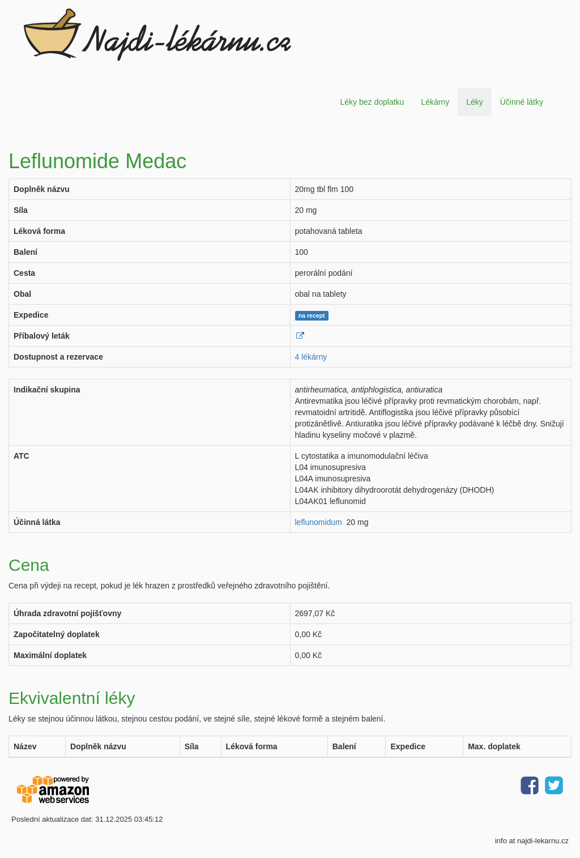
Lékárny (435, 101)
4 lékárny (311, 356)
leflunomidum (318, 522)
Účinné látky (521, 101)
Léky (474, 101)
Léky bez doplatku (372, 101)
